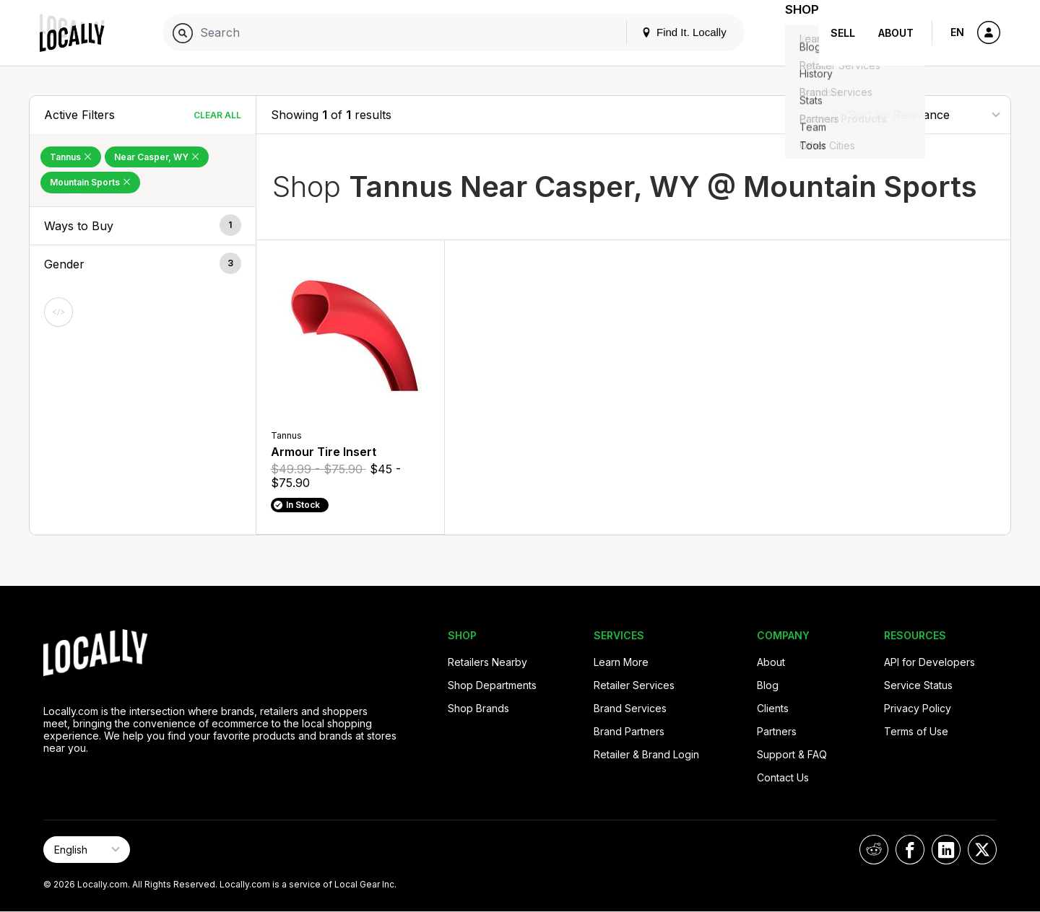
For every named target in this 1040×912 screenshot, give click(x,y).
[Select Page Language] (86, 849)
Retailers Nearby (487, 662)
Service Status (918, 685)
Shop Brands (478, 708)
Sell (843, 33)
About (896, 33)
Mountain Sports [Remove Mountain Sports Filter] (90, 182)
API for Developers (929, 662)
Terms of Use (916, 731)
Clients (773, 708)
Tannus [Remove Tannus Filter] (71, 157)
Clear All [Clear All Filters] (217, 115)
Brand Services (630, 708)
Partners (777, 731)
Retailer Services (634, 685)
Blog (768, 685)
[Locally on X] (982, 849)
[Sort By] (923, 114)
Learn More (621, 662)
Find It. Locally (665, 32)
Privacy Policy (917, 708)
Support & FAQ (792, 754)
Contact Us (783, 777)
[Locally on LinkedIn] (946, 849)
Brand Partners (629, 731)
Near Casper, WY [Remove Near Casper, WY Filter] (156, 157)
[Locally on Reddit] (873, 849)
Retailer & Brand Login (646, 754)
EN (957, 32)
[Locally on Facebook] (910, 849)
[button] (143, 226)
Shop (793, 33)
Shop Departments (492, 685)
